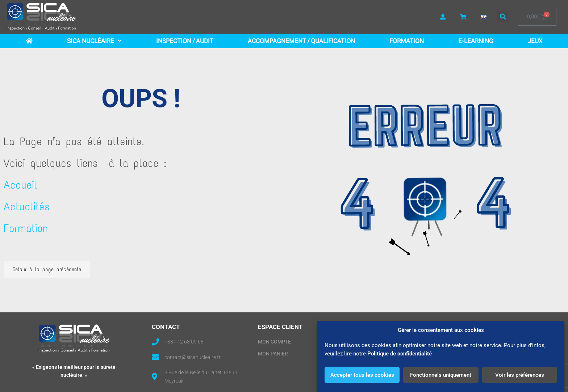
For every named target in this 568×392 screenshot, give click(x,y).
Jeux (535, 41)
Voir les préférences (519, 375)
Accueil (20, 184)
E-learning (475, 41)
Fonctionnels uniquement (440, 375)
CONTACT (166, 326)
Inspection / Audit (184, 41)
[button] (502, 16)
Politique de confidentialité (399, 353)
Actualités (27, 206)
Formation (406, 41)
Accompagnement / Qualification (301, 41)
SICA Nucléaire (94, 40)
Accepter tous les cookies (362, 375)
